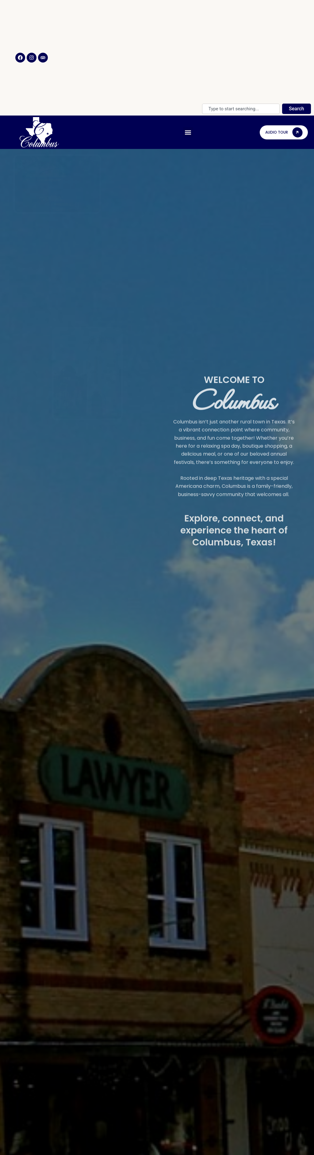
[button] (188, 132)
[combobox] (241, 109)
